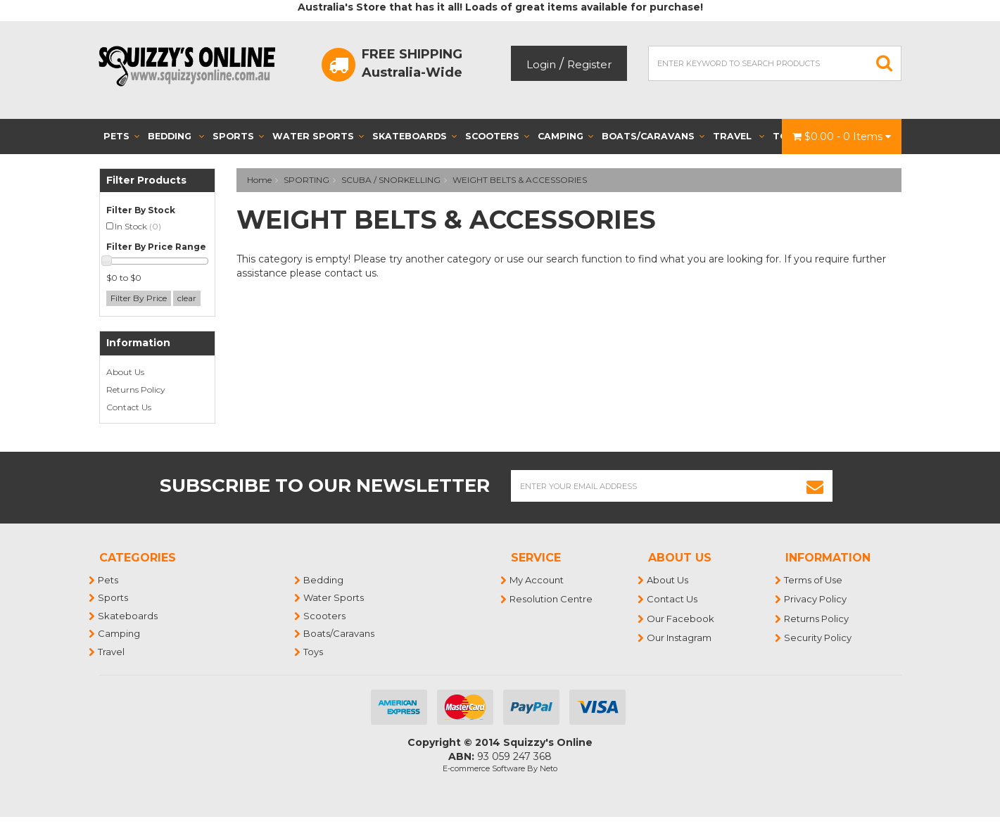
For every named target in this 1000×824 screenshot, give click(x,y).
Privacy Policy (816, 598)
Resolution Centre (552, 598)
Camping (565, 136)
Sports (238, 136)
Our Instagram (679, 637)
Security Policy (818, 637)
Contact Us (128, 407)
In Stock (138, 226)
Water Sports (318, 136)
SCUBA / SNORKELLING (391, 180)
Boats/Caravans (653, 136)
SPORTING (306, 180)
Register (589, 64)
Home (259, 180)
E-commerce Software (484, 768)
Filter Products (146, 180)
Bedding (176, 136)
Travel (738, 136)
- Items (841, 136)
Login (541, 64)
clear (186, 298)
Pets (121, 136)
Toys (314, 651)
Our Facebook (681, 618)
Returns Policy (135, 389)
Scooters (497, 136)
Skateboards (414, 136)
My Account (537, 579)
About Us (125, 372)
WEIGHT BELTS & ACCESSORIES (519, 180)
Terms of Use (813, 579)
